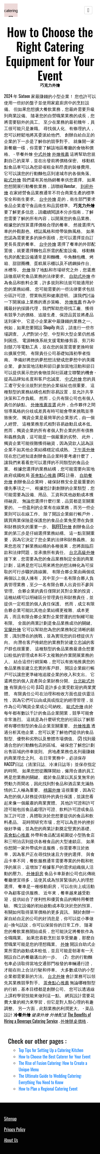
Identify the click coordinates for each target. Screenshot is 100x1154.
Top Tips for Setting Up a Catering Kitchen (51, 1050)
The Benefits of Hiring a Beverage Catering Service (47, 1017)
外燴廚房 (34, 873)
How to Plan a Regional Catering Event (48, 1088)
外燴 (26, 269)
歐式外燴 (12, 179)
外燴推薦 (60, 154)
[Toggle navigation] (88, 10)
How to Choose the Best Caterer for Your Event (54, 1056)
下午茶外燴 (84, 449)
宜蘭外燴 (12, 629)
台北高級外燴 (82, 552)
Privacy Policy (14, 1129)
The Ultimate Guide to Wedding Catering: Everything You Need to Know (50, 1079)
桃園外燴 (52, 790)
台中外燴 (47, 199)
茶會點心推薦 (43, 475)
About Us (11, 1140)
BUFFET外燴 (62, 526)
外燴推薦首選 (43, 404)
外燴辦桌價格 (73, 1021)
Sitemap (10, 1118)
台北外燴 (56, 976)
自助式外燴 (79, 276)
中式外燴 (42, 154)
